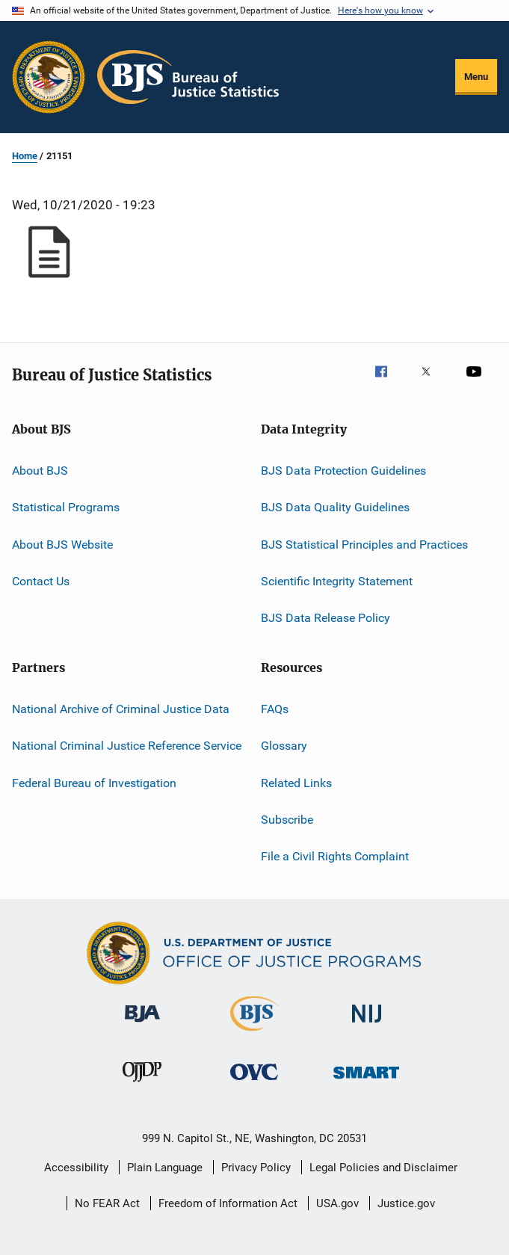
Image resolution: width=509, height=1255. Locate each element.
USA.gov (337, 1203)
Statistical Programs (66, 507)
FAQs (275, 709)
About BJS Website (62, 544)
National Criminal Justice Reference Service (126, 745)
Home (24, 155)
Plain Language (165, 1167)
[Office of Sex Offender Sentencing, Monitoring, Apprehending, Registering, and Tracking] (366, 1081)
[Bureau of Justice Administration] (142, 1025)
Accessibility (76, 1167)
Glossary (284, 745)
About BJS (40, 470)
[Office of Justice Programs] (48, 77)
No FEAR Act (107, 1203)
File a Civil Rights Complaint (335, 856)
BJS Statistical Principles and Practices (364, 544)
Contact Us (41, 581)
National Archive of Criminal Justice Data (120, 709)
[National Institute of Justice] (367, 1025)
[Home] (188, 77)
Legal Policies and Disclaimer (383, 1167)
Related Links (296, 782)
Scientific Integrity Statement (337, 581)
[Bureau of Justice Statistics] (254, 1034)
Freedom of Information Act (227, 1203)
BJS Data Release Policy (325, 618)
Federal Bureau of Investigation (94, 782)
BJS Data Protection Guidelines (343, 470)
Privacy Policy (256, 1167)
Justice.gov (406, 1203)
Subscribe (287, 819)
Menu (476, 76)
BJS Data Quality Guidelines (335, 507)
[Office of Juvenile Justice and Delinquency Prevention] (142, 1084)
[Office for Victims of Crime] (254, 1083)
